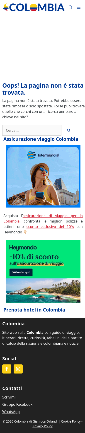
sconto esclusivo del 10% (50, 226)
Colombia (35, 332)
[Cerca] (68, 130)
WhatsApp (11, 411)
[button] (70, 7)
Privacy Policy (42, 426)
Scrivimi (9, 397)
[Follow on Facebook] (6, 369)
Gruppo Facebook (17, 404)
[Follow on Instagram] (18, 369)
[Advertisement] (42, 48)
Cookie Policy (70, 421)
